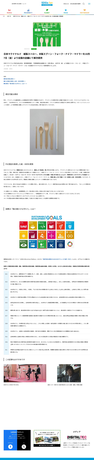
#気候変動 (6, 68)
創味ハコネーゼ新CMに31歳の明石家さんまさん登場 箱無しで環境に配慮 (65, 385)
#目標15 (11, 68)
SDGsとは (66, 4)
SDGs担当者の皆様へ (75, 4)
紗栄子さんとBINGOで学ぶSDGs (11, 385)
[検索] (83, 4)
